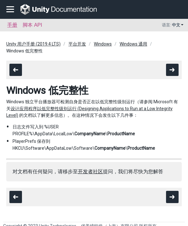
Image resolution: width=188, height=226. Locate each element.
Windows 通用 (133, 43)
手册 (12, 25)
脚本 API (32, 25)
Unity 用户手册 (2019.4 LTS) (33, 43)
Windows (103, 43)
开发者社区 (90, 172)
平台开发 (77, 43)
